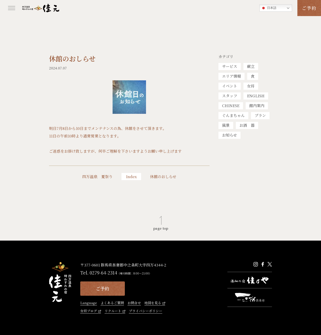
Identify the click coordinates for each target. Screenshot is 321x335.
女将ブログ (88, 311)
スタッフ (229, 95)
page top (160, 228)
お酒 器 (247, 125)
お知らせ (229, 135)
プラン (260, 115)
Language (88, 303)
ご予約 (309, 8)
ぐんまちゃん (233, 115)
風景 (226, 125)
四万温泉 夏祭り (97, 176)
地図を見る (152, 303)
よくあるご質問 (112, 303)
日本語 (268, 8)
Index (131, 176)
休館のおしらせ (163, 176)
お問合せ (134, 303)
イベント (229, 86)
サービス (229, 66)
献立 (251, 66)
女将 (251, 86)
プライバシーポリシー (145, 311)
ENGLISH (256, 95)
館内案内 (256, 105)
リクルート (113, 311)
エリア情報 (231, 76)
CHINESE (230, 105)
